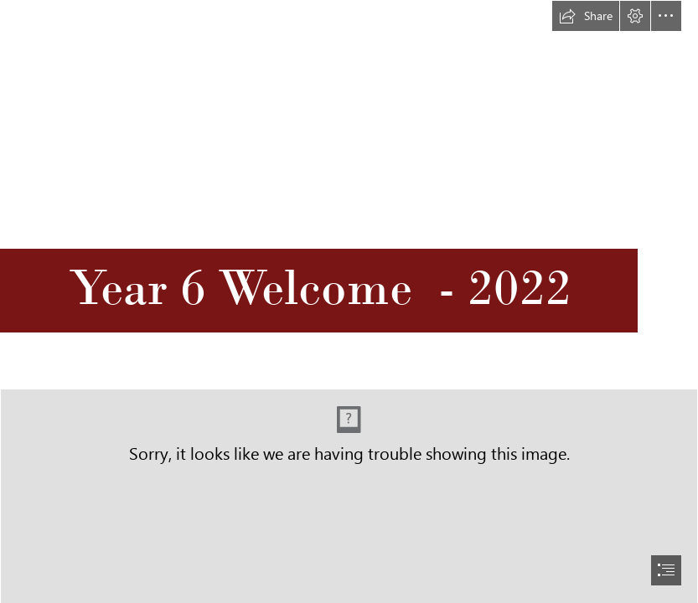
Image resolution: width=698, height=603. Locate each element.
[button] (585, 16)
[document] (349, 301)
